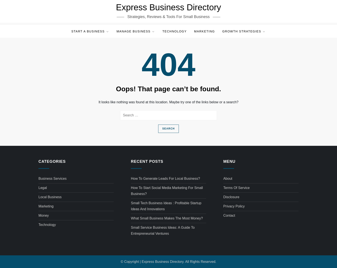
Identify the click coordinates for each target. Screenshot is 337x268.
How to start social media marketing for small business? (167, 191)
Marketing (204, 31)
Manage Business (135, 31)
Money (43, 215)
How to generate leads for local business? (165, 178)
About (227, 178)
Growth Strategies (244, 31)
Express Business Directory (168, 7)
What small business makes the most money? (167, 218)
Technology (174, 31)
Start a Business (90, 31)
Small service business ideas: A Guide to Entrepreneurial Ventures (163, 230)
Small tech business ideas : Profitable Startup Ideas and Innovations (166, 206)
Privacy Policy (234, 206)
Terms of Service (236, 188)
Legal (42, 188)
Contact (229, 215)
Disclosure (231, 197)
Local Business (50, 197)
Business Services (52, 178)
